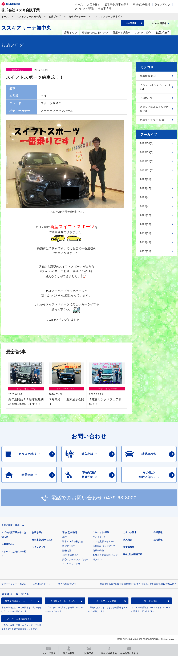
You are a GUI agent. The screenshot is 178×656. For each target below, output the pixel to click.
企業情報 (158, 532)
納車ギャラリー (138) (153, 119)
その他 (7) (146, 97)
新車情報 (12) (148, 76)
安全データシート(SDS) (13, 584)
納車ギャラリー (77, 16)
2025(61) (145, 179)
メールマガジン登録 (106, 601)
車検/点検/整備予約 (132, 554)
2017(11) (145, 251)
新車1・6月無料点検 (72, 541)
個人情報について (67, 584)
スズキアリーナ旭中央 (29, 16)
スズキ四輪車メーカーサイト (19, 601)
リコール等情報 (149, 601)
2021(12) (145, 215)
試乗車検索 (128, 547)
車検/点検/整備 (141, 4)
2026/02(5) (146, 161)
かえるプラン (99, 537)
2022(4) (144, 206)
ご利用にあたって (42, 584)
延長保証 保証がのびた (104, 546)
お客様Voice (7, 544)
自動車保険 (98, 550)
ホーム (79, 4)
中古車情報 (104, 8)
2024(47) (145, 188)
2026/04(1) (146, 143)
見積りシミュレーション (62, 601)
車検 (64, 537)
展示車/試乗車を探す (116, 4)
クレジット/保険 (84, 8)
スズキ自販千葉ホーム (12, 525)
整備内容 (66, 550)
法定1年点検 (68, 546)
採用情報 (158, 539)
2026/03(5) (146, 152)
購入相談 (127, 539)
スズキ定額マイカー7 (103, 541)
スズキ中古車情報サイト (19, 618)
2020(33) (145, 224)
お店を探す (93, 4)
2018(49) (145, 242)
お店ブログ (55, 16)
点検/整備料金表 (70, 555)
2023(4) (144, 197)
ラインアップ (162, 4)
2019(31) (145, 233)
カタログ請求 (130, 532)
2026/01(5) (146, 170)
